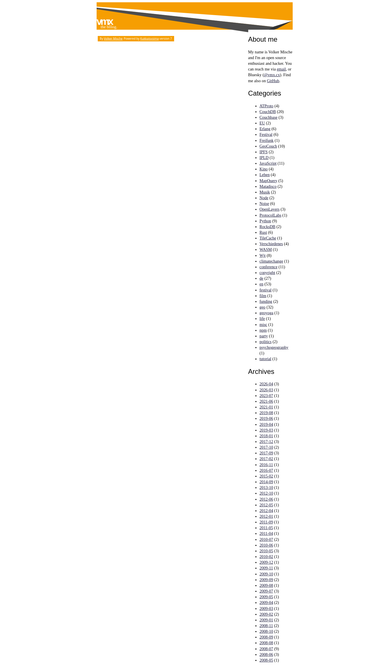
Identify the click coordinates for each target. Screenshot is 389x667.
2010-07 (266, 539)
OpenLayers (270, 209)
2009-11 (266, 568)
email (281, 69)
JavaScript (268, 163)
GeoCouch (268, 146)
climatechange (271, 261)
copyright (267, 272)
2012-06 (266, 499)
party (264, 336)
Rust (263, 232)
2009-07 (266, 591)
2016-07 (266, 470)
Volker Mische (113, 39)
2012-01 (266, 516)
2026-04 (266, 384)
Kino (264, 169)
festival (266, 290)
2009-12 (266, 562)
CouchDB (268, 111)
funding (266, 301)
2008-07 (266, 648)
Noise (264, 203)
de (262, 278)
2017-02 (266, 458)
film (263, 295)
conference (269, 267)
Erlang (265, 128)
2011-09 (266, 522)
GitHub (273, 80)
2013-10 (266, 487)
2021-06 (266, 401)
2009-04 (266, 602)
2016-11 (266, 464)
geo (263, 307)
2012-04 (266, 510)
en (262, 284)
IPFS (264, 152)
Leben (265, 174)
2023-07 (266, 395)
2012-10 (266, 493)
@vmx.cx (272, 74)
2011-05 (266, 527)
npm (263, 330)
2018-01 (266, 436)
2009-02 (266, 614)
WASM (266, 249)
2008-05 (266, 660)
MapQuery (268, 180)
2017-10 (266, 447)
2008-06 (266, 654)
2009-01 (266, 620)
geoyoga (267, 313)
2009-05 (266, 597)
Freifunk (267, 140)
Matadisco (268, 186)
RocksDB (268, 226)
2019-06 (266, 418)
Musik (265, 192)
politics (266, 341)
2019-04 (266, 424)
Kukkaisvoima (149, 39)
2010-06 (266, 545)
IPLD (264, 157)
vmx (104, 21)
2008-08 (266, 642)
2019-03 (266, 430)
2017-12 (266, 441)
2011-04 (266, 533)
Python (265, 221)
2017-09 (266, 453)
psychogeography (274, 347)
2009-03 (266, 608)
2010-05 (266, 551)
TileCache (268, 238)
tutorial (266, 358)
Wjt (263, 255)
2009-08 (266, 585)
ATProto (267, 106)
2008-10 (266, 631)
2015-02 (266, 476)
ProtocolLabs (271, 215)
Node (264, 198)
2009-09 (266, 579)
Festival (266, 134)
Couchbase (269, 117)
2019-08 (266, 412)
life (262, 318)
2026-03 (266, 390)
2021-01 (266, 407)
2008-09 (266, 637)
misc (263, 324)
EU (262, 123)
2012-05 (266, 505)
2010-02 (266, 556)
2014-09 (266, 481)
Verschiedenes (271, 243)
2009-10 (266, 574)
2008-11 (266, 625)
